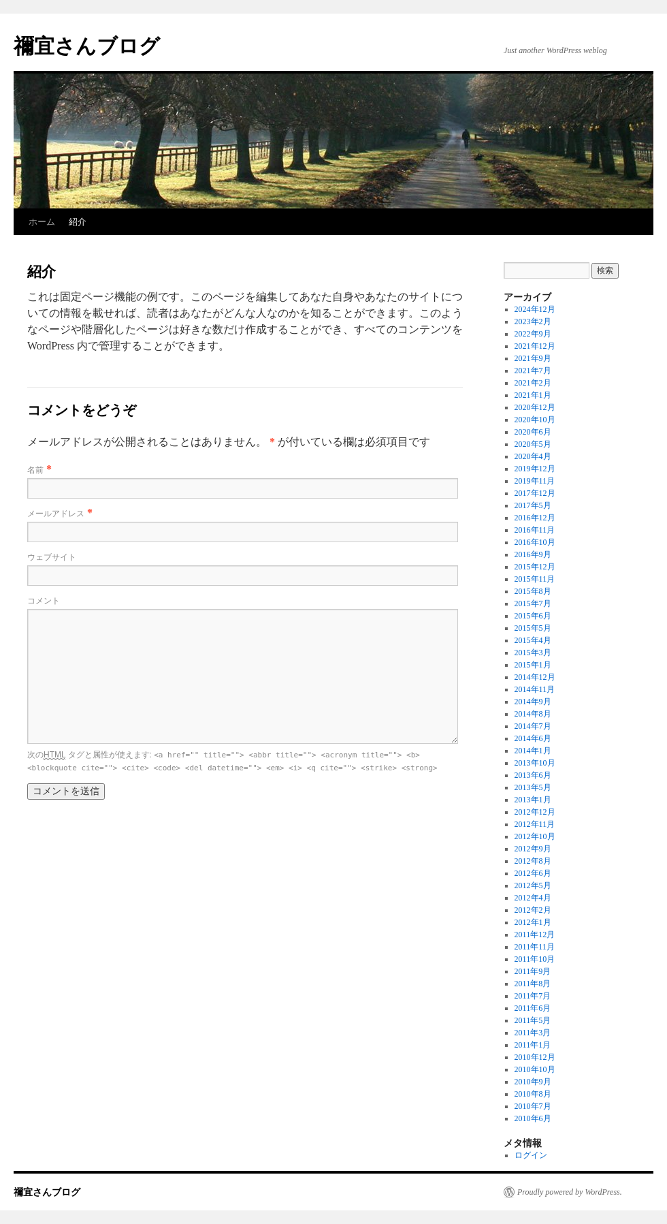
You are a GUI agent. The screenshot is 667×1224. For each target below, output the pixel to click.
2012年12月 (535, 812)
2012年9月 (533, 848)
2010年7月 (533, 1106)
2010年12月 (535, 1057)
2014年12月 (535, 677)
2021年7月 (533, 370)
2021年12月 (535, 346)
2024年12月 (535, 309)
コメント (43, 601)
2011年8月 (533, 983)
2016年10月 (535, 542)
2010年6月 (533, 1118)
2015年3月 (533, 652)
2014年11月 (535, 689)
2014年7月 (533, 726)
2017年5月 (533, 505)
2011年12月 (535, 934)
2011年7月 (533, 996)
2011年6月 (533, 1008)
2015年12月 (535, 566)
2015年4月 (533, 640)
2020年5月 (533, 444)
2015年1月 (533, 665)
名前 (35, 470)
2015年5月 (533, 628)
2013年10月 (535, 763)
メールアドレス (55, 513)
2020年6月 (533, 432)
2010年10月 (535, 1069)
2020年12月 (535, 407)
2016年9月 (533, 554)
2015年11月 (535, 579)
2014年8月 (533, 714)
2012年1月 (533, 922)
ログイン (531, 1155)
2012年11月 (535, 824)
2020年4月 (533, 456)
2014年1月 (533, 750)
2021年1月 (533, 395)
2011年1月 (533, 1045)
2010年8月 (533, 1094)
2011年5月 (533, 1020)
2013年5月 (533, 787)
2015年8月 (533, 591)
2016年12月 (535, 517)
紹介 (77, 222)
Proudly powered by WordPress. (569, 1192)
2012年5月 (533, 885)
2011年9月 (533, 971)
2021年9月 (533, 358)
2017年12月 (535, 493)
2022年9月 (533, 334)
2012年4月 (533, 898)
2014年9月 (533, 701)
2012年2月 (533, 910)
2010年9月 (533, 1081)
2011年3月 (533, 1032)
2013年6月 (533, 775)
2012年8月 (533, 861)
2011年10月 (535, 959)
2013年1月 (533, 799)
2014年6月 (533, 738)
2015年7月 (533, 603)
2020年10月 (535, 419)
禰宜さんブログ (87, 46)
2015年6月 (533, 616)
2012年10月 (535, 836)
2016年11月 (535, 530)
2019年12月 (535, 468)
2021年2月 (533, 383)
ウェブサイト (51, 557)
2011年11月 (535, 947)
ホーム (42, 222)
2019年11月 (535, 481)
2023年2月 (533, 321)
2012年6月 (533, 873)
